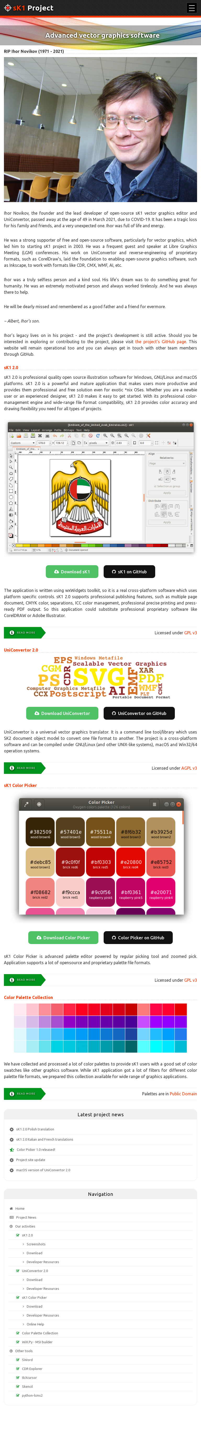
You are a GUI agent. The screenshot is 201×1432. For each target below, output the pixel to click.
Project (28, 8)
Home (20, 1208)
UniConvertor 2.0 (21, 650)
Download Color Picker (66, 937)
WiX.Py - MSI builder (37, 1342)
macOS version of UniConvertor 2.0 (43, 1170)
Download (34, 1253)
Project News (26, 1217)
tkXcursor (29, 1377)
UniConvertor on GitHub (142, 713)
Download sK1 (75, 571)
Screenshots (36, 1244)
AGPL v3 (189, 768)
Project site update (30, 1160)
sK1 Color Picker (20, 785)
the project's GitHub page (160, 341)
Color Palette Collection (28, 997)
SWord (27, 1360)
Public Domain (183, 1093)
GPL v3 (190, 632)
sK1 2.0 (11, 367)
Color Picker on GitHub (141, 937)
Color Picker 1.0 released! (36, 1149)
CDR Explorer (32, 1368)
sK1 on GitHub (132, 571)
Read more (26, 632)
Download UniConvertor (65, 713)
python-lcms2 (32, 1395)
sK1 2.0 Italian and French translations (44, 1139)
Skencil (27, 1386)
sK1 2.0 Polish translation (35, 1129)
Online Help (35, 1324)
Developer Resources (43, 1262)
